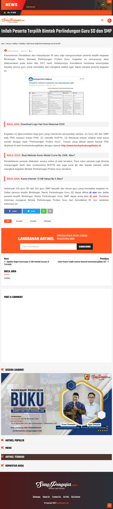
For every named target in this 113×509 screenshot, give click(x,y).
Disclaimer (75, 497)
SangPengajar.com (62, 503)
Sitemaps (36, 497)
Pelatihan (33, 221)
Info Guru (19, 221)
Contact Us (56, 497)
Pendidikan (47, 221)
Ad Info (66, 497)
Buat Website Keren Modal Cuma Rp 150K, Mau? (48, 155)
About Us (46, 497)
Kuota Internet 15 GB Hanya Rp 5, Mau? (42, 178)
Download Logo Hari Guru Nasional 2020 (43, 124)
